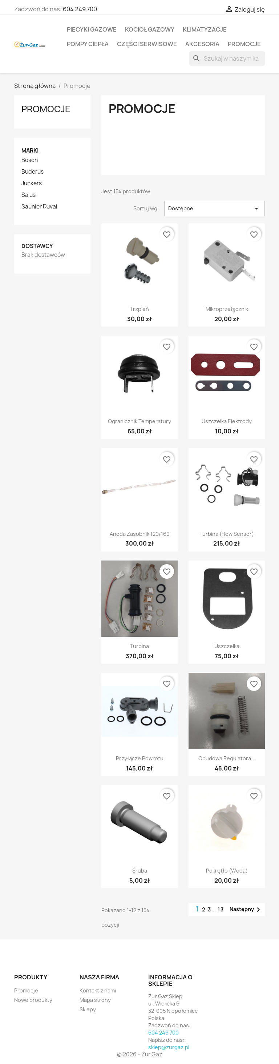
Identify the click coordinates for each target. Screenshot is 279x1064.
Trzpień (139, 309)
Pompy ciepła (88, 44)
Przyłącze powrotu (139, 758)
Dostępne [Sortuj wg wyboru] (214, 208)
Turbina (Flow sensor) (226, 533)
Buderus (32, 171)
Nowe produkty (33, 999)
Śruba (139, 870)
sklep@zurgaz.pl (168, 1047)
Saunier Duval (39, 206)
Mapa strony (95, 999)
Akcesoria (202, 44)
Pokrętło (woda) (227, 870)
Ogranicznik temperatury (139, 421)
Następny (246, 909)
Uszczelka (226, 646)
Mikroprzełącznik (227, 309)
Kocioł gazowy (149, 29)
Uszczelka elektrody (227, 421)
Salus (28, 195)
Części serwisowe (147, 44)
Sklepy (88, 1009)
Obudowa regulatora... (226, 758)
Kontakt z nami (98, 990)
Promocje (244, 44)
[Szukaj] (227, 58)
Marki (30, 150)
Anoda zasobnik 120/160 (140, 533)
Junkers (31, 183)
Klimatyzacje (205, 29)
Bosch (29, 160)
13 (221, 909)
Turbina (139, 646)
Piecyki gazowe (92, 29)
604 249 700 (80, 9)
